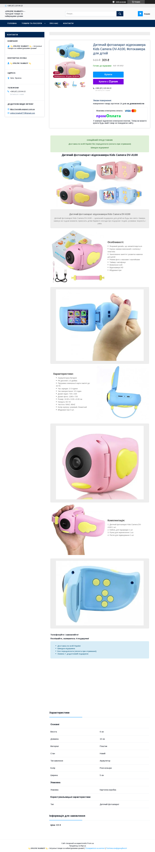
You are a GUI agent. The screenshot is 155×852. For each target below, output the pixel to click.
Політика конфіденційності (116, 848)
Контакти (68, 23)
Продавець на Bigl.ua (77, 846)
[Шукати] (119, 13)
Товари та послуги (32, 23)
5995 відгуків (121, 2)
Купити (108, 74)
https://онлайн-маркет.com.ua (22, 109)
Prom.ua (90, 843)
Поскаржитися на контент (95, 848)
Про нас (54, 23)
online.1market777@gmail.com (22, 113)
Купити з (108, 81)
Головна (12, 23)
